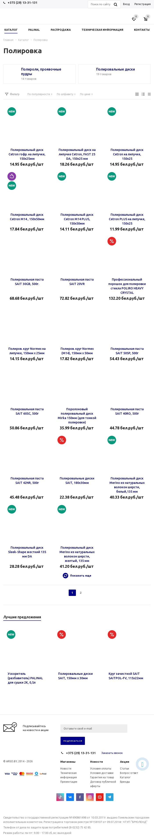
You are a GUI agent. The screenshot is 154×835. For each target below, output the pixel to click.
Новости (96, 761)
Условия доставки (101, 772)
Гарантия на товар (102, 777)
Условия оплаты (100, 768)
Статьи (124, 768)
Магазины (67, 761)
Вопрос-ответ (129, 772)
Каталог (125, 777)
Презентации (68, 781)
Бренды (125, 781)
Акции (124, 761)
